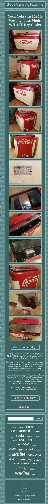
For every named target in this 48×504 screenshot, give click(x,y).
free (30, 440)
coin (30, 459)
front (37, 436)
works (15, 440)
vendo (30, 449)
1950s (21, 450)
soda (20, 435)
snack (32, 469)
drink (22, 439)
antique (39, 450)
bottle (14, 430)
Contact (25, 492)
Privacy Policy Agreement (25, 496)
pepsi (21, 459)
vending (22, 473)
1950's (29, 436)
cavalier (26, 463)
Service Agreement (25, 499)
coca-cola (34, 455)
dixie (12, 459)
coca (16, 444)
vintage (21, 467)
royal (37, 427)
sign (12, 437)
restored (34, 445)
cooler (14, 427)
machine (17, 454)
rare (36, 440)
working (37, 460)
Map (25, 488)
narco (29, 426)
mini (33, 474)
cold (35, 463)
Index (25, 484)
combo (21, 427)
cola (26, 444)
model (16, 463)
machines (36, 431)
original (24, 430)
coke (13, 449)
